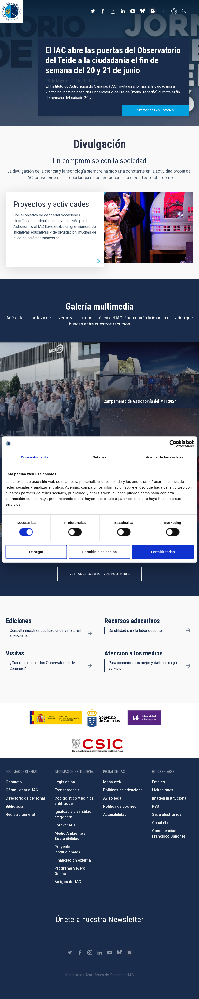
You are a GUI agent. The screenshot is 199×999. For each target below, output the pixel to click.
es (164, 11)
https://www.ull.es (145, 717)
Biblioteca (14, 806)
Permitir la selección (99, 552)
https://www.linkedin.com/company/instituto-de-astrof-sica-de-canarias (123, 11)
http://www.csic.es (97, 745)
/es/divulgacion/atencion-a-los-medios (188, 665)
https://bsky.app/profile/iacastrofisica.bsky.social (143, 11)
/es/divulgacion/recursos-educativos (188, 630)
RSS (155, 806)
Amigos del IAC (68, 882)
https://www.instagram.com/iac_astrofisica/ (113, 11)
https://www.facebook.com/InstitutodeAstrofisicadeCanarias (103, 11)
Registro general (20, 814)
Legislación (65, 782)
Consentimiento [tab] (34, 457)
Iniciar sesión (174, 11)
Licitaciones (162, 790)
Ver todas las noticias (155, 110)
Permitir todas (163, 552)
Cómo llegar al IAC (22, 790)
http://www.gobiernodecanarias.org (103, 717)
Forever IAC (65, 825)
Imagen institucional (169, 798)
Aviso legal (112, 798)
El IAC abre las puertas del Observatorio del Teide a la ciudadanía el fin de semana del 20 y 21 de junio (113, 60)
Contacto (14, 782)
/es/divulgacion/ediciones (90, 633)
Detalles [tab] (99, 457)
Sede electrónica (166, 814)
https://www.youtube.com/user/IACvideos (133, 11)
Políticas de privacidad (123, 790)
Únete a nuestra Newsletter (99, 919)
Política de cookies (119, 806)
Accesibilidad (114, 814)
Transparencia (67, 790)
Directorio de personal (25, 798)
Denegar (36, 552)
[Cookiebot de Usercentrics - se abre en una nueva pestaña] (173, 443)
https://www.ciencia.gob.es (55, 718)
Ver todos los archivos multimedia (99, 574)
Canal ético (162, 822)
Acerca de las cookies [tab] (164, 457)
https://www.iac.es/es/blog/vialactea (153, 11)
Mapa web (112, 782)
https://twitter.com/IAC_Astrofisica (93, 11)
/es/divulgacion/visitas (90, 665)
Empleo (158, 782)
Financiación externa (73, 860)
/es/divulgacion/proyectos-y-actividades (97, 261)
